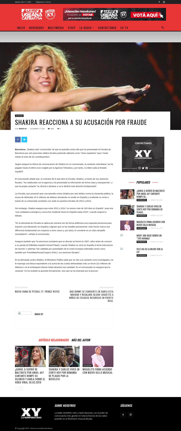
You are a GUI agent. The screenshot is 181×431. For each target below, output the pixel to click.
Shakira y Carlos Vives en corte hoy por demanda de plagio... (149, 209)
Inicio (21, 28)
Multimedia (56, 28)
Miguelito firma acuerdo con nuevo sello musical (98, 370)
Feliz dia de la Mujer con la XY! (150, 250)
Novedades (36, 28)
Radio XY (23, 129)
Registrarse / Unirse (43, 2)
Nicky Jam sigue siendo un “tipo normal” (149, 237)
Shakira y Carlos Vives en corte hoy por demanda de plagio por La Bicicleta (64, 374)
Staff (72, 28)
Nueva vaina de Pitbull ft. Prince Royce (37, 291)
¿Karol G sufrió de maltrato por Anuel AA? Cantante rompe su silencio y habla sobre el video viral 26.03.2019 (30, 375)
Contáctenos (107, 28)
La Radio (87, 28)
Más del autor (80, 339)
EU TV (124, 28)
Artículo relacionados (53, 339)
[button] (162, 28)
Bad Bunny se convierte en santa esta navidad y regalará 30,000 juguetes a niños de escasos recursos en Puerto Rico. (91, 296)
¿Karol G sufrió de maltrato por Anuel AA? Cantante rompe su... (151, 193)
